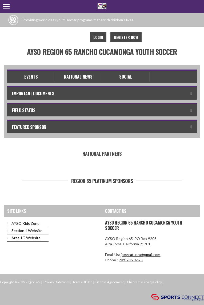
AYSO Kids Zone (25, 223)
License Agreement (109, 282)
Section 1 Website (26, 230)
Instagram (78, 37)
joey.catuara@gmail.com (140, 254)
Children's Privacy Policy (144, 282)
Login (98, 37)
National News (78, 77)
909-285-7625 (131, 260)
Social (125, 77)
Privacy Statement (57, 282)
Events (31, 77)
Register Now (126, 37)
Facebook (66, 37)
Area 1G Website (26, 237)
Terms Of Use (83, 282)
